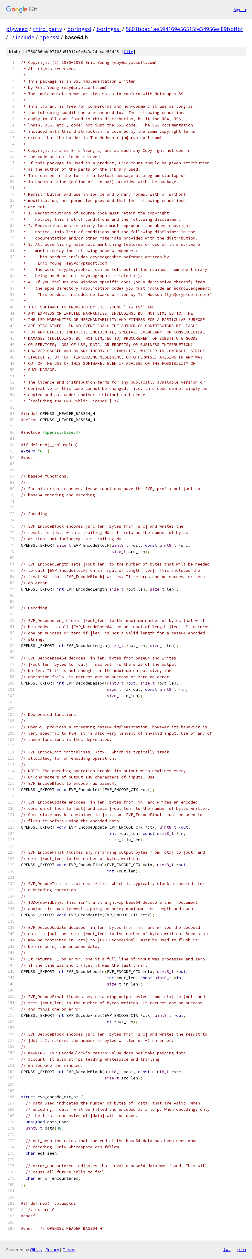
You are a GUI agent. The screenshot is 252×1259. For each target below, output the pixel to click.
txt (227, 1249)
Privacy (52, 1249)
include (25, 37)
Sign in (239, 9)
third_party (47, 29)
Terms (69, 1249)
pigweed (17, 29)
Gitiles (36, 1249)
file (128, 51)
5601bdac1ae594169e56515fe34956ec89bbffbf (184, 29)
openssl (49, 37)
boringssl (79, 29)
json (241, 1249)
